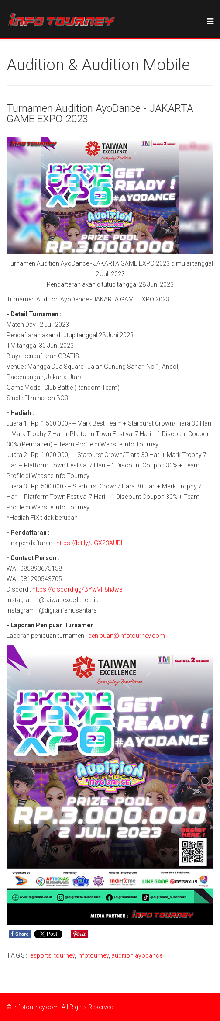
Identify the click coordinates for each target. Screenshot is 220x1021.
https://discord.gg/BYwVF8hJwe (77, 589)
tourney (64, 955)
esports (41, 955)
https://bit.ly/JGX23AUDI (89, 543)
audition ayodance (136, 955)
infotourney (93, 955)
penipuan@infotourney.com (126, 635)
